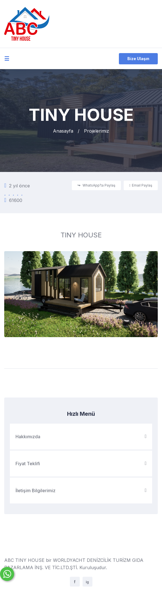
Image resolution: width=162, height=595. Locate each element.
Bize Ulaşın (138, 58)
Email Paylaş (140, 185)
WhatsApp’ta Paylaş (96, 185)
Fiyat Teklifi (81, 463)
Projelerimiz (96, 131)
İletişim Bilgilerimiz (81, 490)
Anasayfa (63, 131)
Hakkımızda (81, 436)
